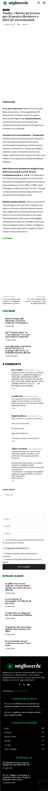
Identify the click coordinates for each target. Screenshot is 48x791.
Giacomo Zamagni (21, 691)
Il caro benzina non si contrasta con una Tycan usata (17, 643)
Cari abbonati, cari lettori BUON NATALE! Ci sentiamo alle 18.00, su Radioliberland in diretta (18, 349)
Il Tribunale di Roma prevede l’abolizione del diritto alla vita (16, 764)
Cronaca (6, 10)
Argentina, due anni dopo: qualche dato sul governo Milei (18, 629)
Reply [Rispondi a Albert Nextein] (13, 481)
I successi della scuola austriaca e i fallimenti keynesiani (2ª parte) (11, 301)
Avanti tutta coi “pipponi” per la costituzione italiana (18, 614)
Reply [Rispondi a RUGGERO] (13, 388)
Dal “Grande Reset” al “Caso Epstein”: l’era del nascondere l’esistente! (17, 334)
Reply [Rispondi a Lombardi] (13, 408)
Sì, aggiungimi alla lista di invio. (16, 548)
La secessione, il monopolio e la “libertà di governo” (18, 601)
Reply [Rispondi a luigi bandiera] (13, 441)
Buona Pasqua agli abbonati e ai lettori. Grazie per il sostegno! (16, 320)
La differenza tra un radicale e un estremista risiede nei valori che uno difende (18, 586)
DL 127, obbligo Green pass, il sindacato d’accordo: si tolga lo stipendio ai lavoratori (16, 777)
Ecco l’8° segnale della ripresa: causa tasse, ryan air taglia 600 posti (35, 301)
